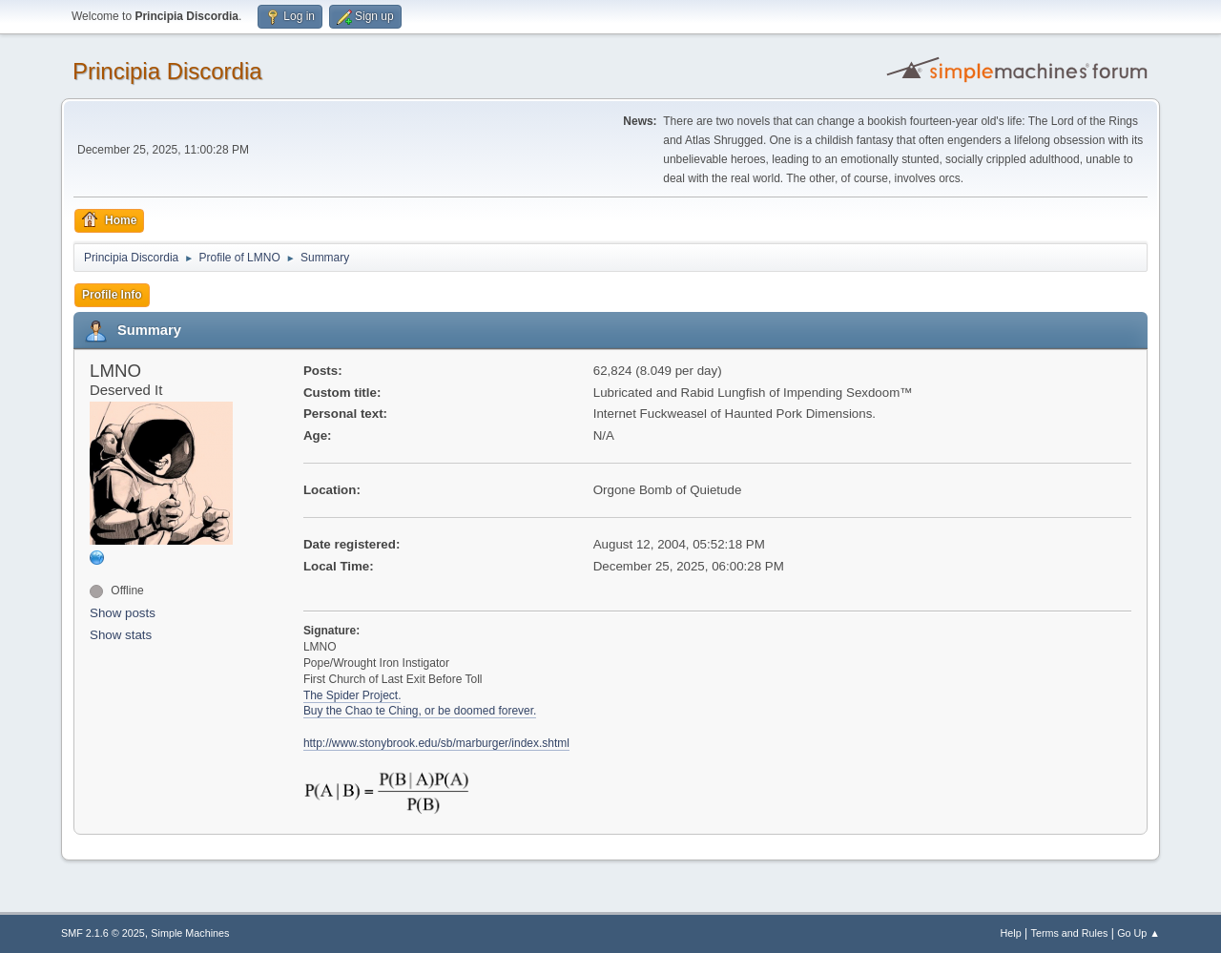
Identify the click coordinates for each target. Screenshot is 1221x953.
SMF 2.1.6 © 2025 (103, 933)
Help (1011, 933)
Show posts (122, 613)
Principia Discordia (167, 71)
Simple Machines (190, 933)
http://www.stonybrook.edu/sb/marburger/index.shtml (436, 743)
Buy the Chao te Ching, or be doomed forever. (420, 710)
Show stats (121, 635)
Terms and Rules (1069, 933)
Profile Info (112, 294)
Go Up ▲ (1138, 933)
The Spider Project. (352, 695)
